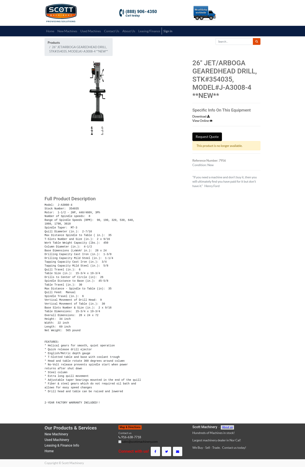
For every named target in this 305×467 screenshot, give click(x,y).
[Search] (256, 41)
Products (54, 42)
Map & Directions (130, 427)
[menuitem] (50, 31)
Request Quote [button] (207, 137)
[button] (52, 98)
